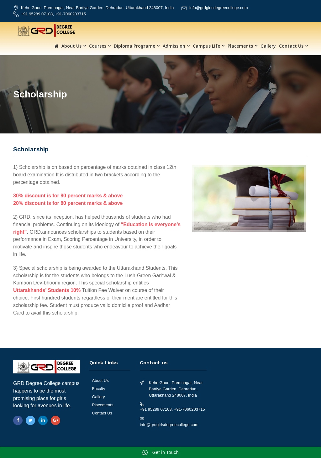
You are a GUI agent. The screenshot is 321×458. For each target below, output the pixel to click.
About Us (71, 46)
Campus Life (206, 46)
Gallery (268, 46)
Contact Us (291, 46)
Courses (97, 46)
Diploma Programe (134, 46)
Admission (174, 46)
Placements (240, 46)
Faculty (98, 388)
